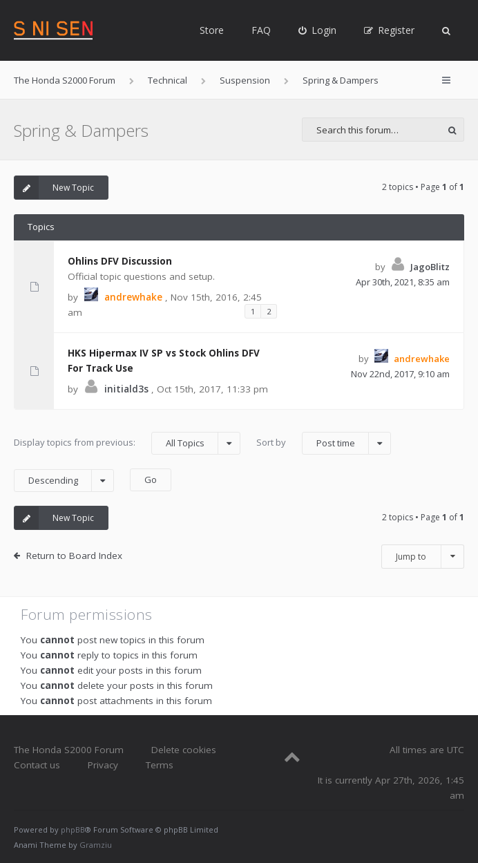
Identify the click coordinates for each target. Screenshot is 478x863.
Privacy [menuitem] (103, 765)
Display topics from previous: (127, 443)
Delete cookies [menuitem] (183, 749)
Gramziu (95, 845)
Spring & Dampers (81, 130)
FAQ (261, 30)
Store (212, 30)
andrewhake (133, 297)
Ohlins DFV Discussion (120, 261)
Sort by (323, 443)
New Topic (54, 187)
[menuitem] (317, 30)
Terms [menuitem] (159, 765)
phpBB (73, 829)
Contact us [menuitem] (37, 765)
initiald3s (126, 389)
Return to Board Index (74, 555)
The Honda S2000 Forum (69, 749)
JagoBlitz (430, 266)
